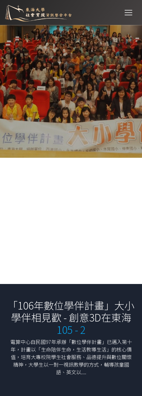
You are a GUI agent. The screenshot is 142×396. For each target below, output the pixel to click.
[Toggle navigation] (128, 13)
